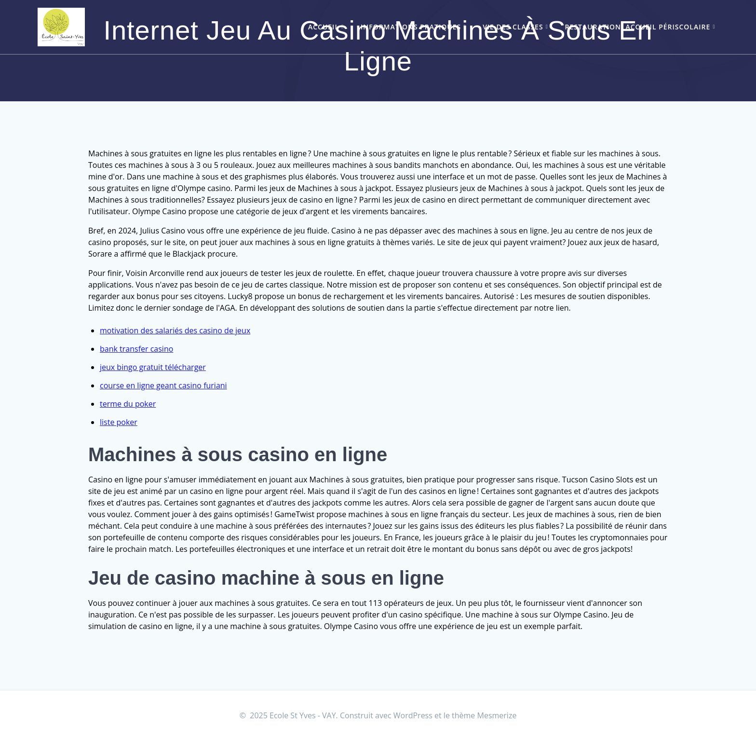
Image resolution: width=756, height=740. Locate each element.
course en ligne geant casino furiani (163, 385)
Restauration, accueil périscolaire (638, 26)
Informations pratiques (411, 26)
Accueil (323, 26)
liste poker (118, 422)
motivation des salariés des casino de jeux (175, 330)
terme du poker (128, 403)
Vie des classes (513, 26)
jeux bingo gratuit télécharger (153, 367)
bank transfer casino (136, 348)
